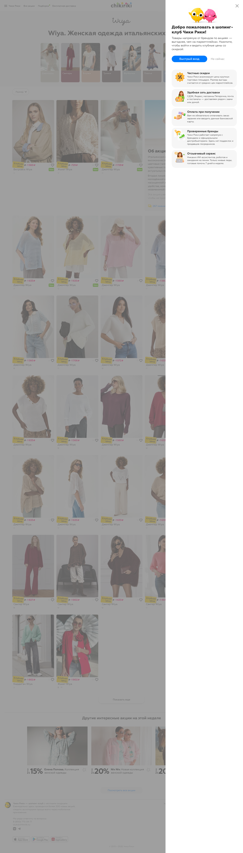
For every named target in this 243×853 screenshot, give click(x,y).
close (237, 6)
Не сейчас (218, 59)
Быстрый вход (189, 59)
